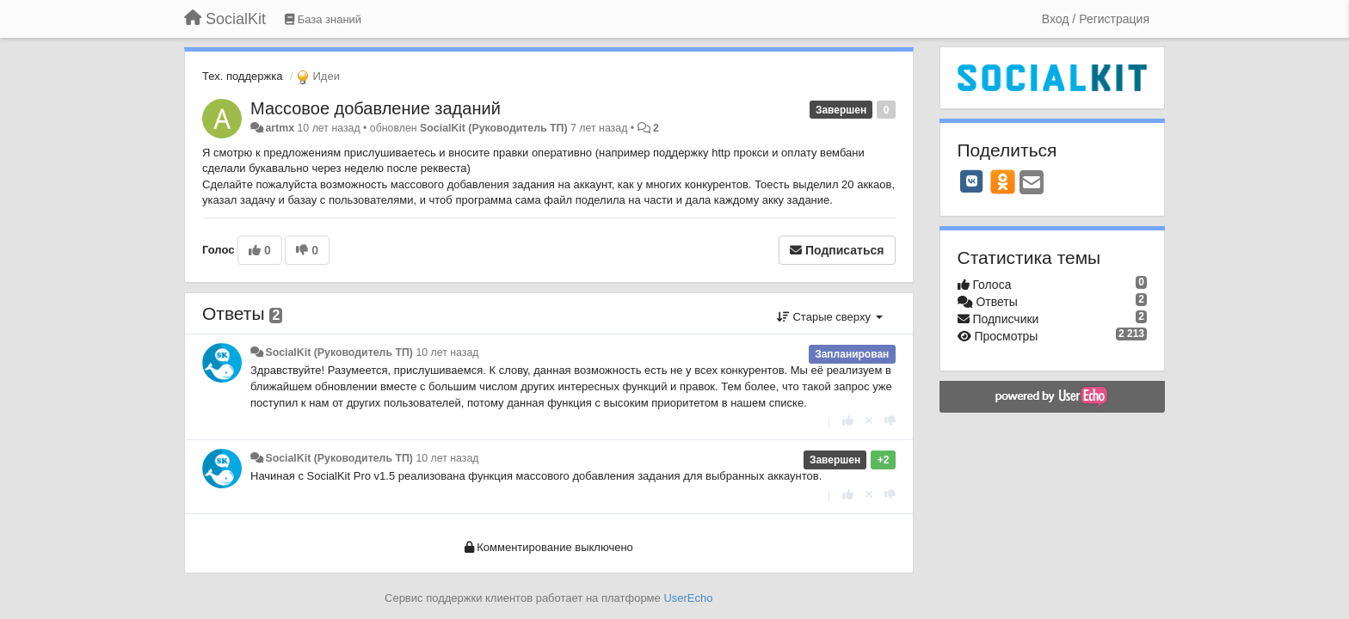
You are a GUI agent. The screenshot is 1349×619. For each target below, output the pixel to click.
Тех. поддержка (242, 76)
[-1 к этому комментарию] (890, 420)
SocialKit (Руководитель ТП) (494, 128)
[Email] (1031, 184)
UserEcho (687, 597)
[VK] (972, 181)
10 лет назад (447, 352)
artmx (279, 128)
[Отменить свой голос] (869, 420)
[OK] (1002, 181)
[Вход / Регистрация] (1095, 19)
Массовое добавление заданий (375, 108)
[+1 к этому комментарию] (847, 420)
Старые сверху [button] (830, 316)
